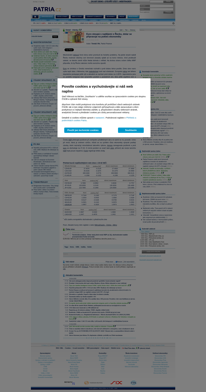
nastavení (99, 118)
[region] (104, 107)
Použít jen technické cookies (83, 130)
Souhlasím (131, 130)
